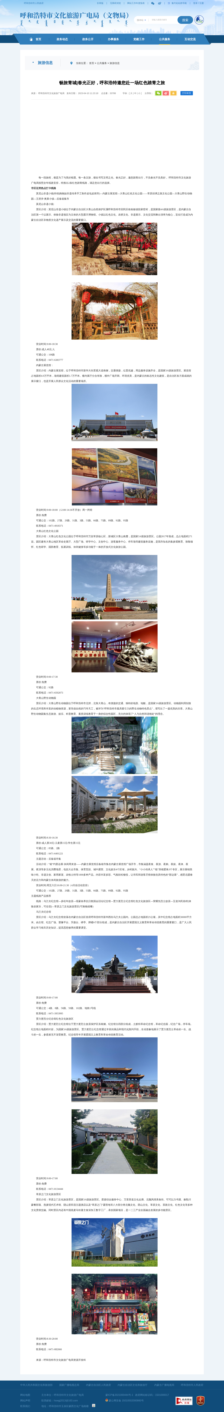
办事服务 (113, 39)
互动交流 (190, 39)
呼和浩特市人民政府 (34, 3)
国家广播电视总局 (69, 1385)
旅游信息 (115, 63)
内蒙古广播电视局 (164, 1385)
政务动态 (62, 39)
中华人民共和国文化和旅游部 (36, 1385)
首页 (38, 39)
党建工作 (139, 39)
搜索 (185, 20)
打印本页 (186, 93)
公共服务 (164, 39)
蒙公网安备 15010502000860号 (126, 1400)
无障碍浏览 (115, 3)
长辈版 (100, 3)
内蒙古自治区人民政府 (98, 1385)
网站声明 (25, 1400)
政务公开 (87, 39)
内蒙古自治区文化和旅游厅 (132, 1385)
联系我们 (25, 1406)
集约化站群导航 (179, 3)
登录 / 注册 (198, 3)
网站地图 (25, 1395)
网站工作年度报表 (136, 3)
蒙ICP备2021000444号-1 (119, 1395)
